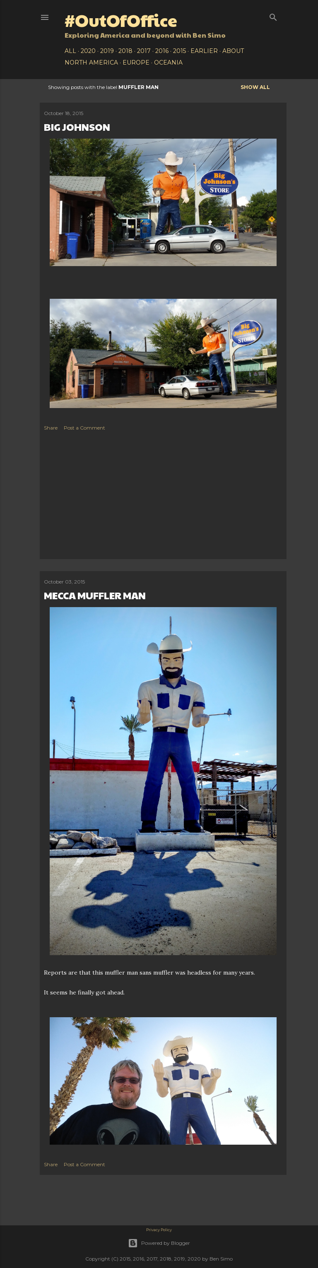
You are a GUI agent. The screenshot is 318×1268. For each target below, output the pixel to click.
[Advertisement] (163, 497)
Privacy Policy (159, 1229)
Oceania (168, 62)
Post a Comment (84, 428)
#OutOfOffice (121, 19)
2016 (162, 51)
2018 (125, 51)
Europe (136, 62)
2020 (88, 51)
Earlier (204, 51)
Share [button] (51, 428)
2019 (107, 51)
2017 (144, 51)
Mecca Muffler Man (95, 595)
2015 (179, 51)
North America (91, 62)
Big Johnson (77, 127)
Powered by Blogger (159, 1243)
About (233, 51)
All (70, 51)
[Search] (273, 15)
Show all (255, 87)
